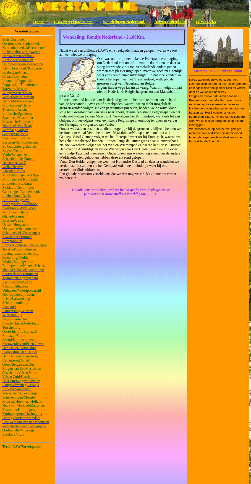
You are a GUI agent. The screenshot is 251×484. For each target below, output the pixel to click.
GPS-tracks (206, 21)
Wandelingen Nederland (124, 21)
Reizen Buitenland (170, 21)
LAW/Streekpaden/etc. (74, 21)
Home (38, 21)
